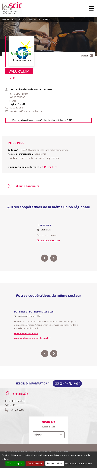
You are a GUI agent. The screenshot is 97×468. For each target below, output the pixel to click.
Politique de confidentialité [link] (78, 463)
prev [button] (44, 258)
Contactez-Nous (70, 383)
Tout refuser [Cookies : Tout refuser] (35, 463)
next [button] (53, 258)
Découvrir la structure (48, 240)
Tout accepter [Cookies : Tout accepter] (15, 463)
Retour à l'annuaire (26, 186)
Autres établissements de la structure (32, 338)
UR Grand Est (50, 167)
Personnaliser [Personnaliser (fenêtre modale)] (54, 463)
